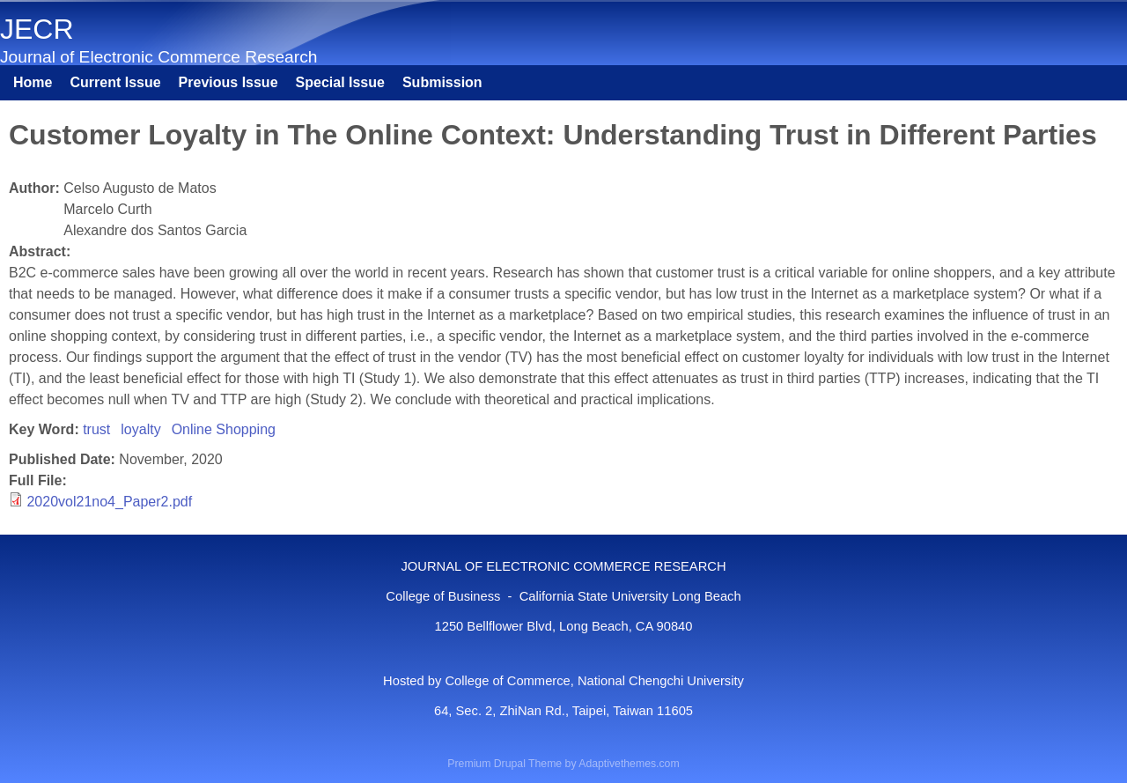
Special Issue (340, 82)
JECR (37, 29)
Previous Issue (228, 82)
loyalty (140, 429)
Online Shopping (224, 429)
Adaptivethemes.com (628, 763)
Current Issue (115, 82)
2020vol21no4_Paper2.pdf (109, 501)
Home (32, 82)
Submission (442, 82)
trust (96, 429)
